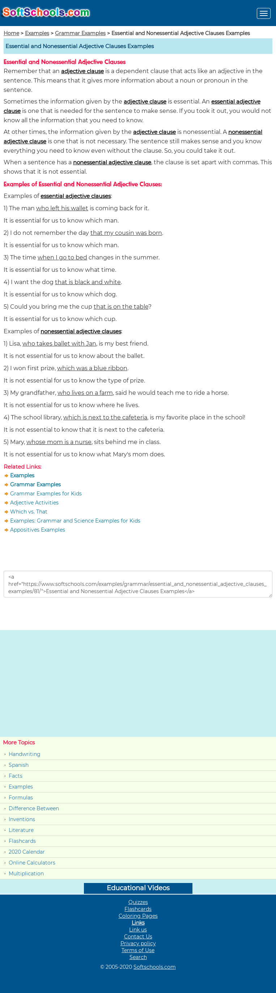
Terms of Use (138, 950)
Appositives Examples (37, 530)
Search (138, 957)
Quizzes (138, 902)
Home (11, 33)
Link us (138, 929)
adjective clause (82, 71)
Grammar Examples (80, 33)
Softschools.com (154, 967)
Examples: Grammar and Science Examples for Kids (75, 520)
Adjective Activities (34, 502)
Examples (37, 33)
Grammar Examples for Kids (46, 493)
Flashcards (22, 841)
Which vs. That (28, 511)
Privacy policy (138, 943)
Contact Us (138, 936)
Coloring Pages (138, 916)
